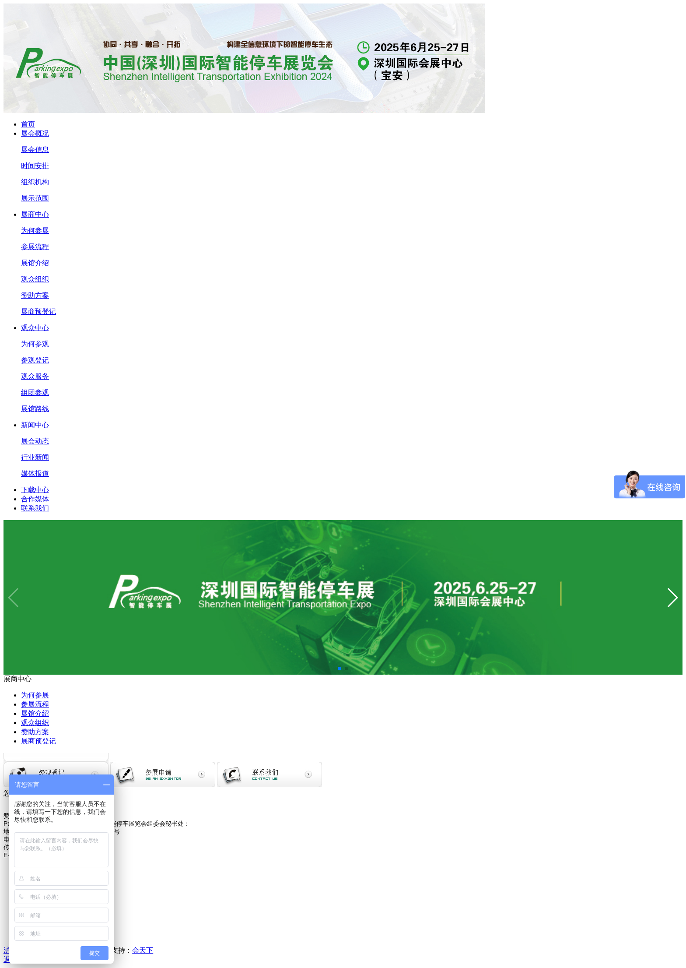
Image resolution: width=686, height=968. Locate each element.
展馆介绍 (35, 263)
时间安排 (35, 165)
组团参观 (35, 392)
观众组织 (35, 279)
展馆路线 (35, 408)
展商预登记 (38, 311)
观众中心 (35, 327)
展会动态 (35, 441)
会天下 (142, 950)
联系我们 (35, 508)
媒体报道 (35, 473)
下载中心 (35, 489)
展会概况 (35, 133)
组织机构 (35, 182)
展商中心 (35, 214)
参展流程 (35, 246)
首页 (28, 124)
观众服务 (35, 376)
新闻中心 (35, 425)
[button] (339, 668)
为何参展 (35, 230)
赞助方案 (35, 295)
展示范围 (35, 198)
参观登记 (35, 360)
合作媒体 (35, 499)
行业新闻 (35, 457)
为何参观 (35, 344)
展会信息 (35, 149)
